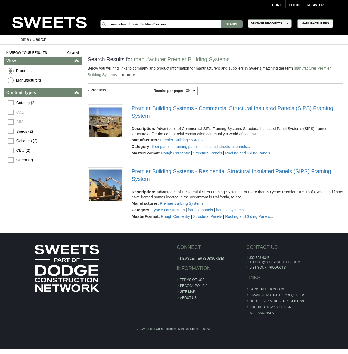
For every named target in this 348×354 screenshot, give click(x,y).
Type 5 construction (168, 210)
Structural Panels (207, 153)
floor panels (161, 146)
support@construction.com (273, 262)
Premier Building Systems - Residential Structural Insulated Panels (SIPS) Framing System (231, 175)
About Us (188, 298)
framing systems (230, 210)
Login (294, 5)
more (126, 75)
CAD (20, 112)
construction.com (267, 289)
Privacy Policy (193, 286)
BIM (19, 122)
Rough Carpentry (175, 153)
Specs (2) (24, 131)
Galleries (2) (27, 141)
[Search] (171, 24)
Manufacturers (28, 80)
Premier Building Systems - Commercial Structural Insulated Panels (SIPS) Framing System (232, 112)
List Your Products (268, 267)
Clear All (73, 53)
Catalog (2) (26, 103)
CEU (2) (23, 150)
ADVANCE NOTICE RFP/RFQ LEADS (277, 295)
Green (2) (24, 160)
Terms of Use (192, 280)
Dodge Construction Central (277, 301)
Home (277, 5)
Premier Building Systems (181, 140)
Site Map (187, 292)
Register (315, 5)
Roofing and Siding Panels (247, 153)
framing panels (187, 146)
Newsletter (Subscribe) (202, 258)
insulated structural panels (225, 146)
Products (24, 71)
